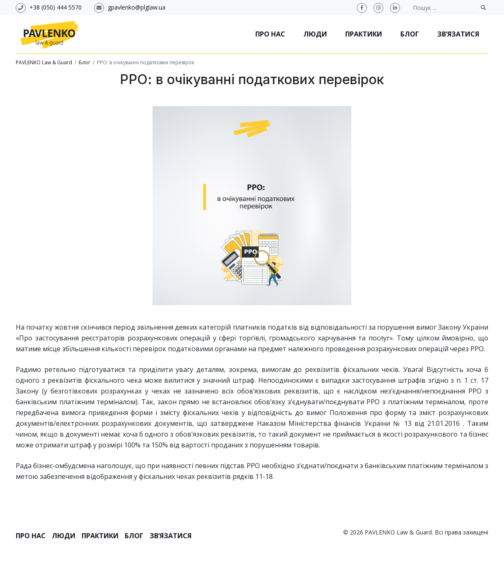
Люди (315, 34)
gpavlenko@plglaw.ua (136, 7)
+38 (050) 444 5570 (55, 7)
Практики (363, 34)
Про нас (270, 34)
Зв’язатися (458, 34)
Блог (409, 34)
